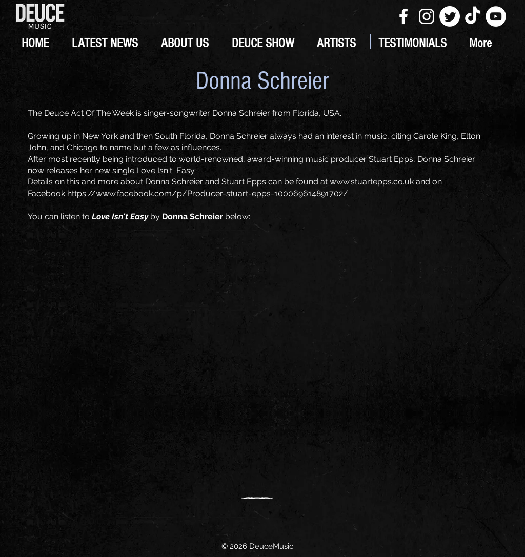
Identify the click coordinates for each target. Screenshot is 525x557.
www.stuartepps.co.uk (372, 182)
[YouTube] (496, 16)
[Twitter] (449, 16)
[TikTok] (472, 16)
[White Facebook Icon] (403, 16)
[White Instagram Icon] (426, 16)
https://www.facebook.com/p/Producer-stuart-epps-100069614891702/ (207, 193)
